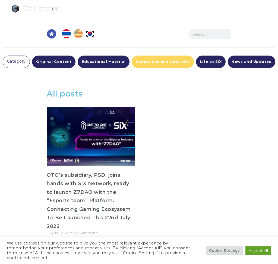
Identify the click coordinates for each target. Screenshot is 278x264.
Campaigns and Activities (163, 61)
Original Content (54, 61)
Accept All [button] (258, 250)
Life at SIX (211, 61)
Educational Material (104, 61)
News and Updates (251, 61)
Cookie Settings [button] (224, 250)
